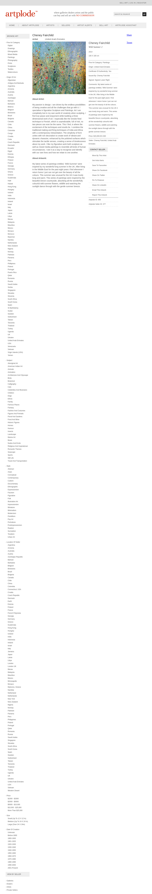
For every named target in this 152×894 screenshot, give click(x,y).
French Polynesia (14, 613)
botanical (11, 381)
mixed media (12, 54)
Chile (10, 125)
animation (11, 372)
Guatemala (12, 178)
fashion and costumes (16, 411)
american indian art (15, 366)
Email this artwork (99, 190)
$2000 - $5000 (13, 802)
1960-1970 (12, 856)
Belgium (11, 110)
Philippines (12, 720)
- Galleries (9, 881)
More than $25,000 (15, 810)
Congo (10, 133)
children (11, 393)
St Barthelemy (13, 308)
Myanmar (11, 237)
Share (129, 35)
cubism (11, 481)
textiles (10, 69)
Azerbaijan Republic (15, 557)
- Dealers (9, 884)
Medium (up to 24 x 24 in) (18, 821)
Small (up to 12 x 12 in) (17, 818)
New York (11, 699)
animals (11, 369)
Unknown (11, 832)
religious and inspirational (18, 446)
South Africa (12, 299)
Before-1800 (12, 835)
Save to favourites (99, 165)
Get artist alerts (98, 160)
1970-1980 (12, 859)
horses (10, 425)
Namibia (11, 690)
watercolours (13, 72)
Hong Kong (12, 187)
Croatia (10, 136)
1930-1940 (12, 847)
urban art (11, 537)
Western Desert (13, 791)
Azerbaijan (12, 98)
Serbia (10, 287)
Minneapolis (12, 681)
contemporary (13, 478)
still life (11, 458)
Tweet (129, 42)
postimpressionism (15, 525)
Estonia (10, 154)
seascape (11, 452)
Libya (10, 216)
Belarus (11, 107)
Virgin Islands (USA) (15, 352)
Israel (10, 204)
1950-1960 (12, 853)
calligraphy (12, 384)
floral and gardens (15, 417)
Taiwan (10, 320)
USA (9, 343)
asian (10, 472)
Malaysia (11, 222)
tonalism (11, 534)
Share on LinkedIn (99, 185)
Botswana (11, 113)
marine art (11, 437)
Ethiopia (11, 157)
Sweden (11, 314)
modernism (12, 513)
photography (12, 60)
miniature (11, 507)
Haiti (9, 181)
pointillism (11, 516)
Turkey (10, 329)
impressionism (13, 504)
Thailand (11, 326)
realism (11, 528)
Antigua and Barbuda (16, 83)
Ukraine (11, 338)
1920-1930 (12, 844)
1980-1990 (12, 862)
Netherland (12, 693)
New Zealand (13, 246)
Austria (10, 95)
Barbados (11, 104)
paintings (11, 57)
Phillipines (11, 264)
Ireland (10, 201)
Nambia (11, 240)
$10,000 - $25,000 (14, 807)
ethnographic (13, 51)
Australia (11, 92)
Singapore (11, 290)
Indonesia (11, 198)
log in (132, 3)
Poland (10, 267)
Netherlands (12, 243)
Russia (10, 281)
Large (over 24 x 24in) (16, 824)
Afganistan (12, 80)
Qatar (10, 275)
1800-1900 (12, 838)
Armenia (11, 89)
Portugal (11, 269)
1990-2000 (12, 865)
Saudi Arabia (12, 284)
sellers (66, 25)
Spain (10, 305)
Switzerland (12, 317)
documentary (13, 484)
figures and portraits (16, 414)
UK (9, 335)
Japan (10, 210)
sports (10, 455)
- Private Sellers (12, 890)
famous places (13, 405)
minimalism (12, 510)
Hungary (11, 190)
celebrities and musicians (17, 390)
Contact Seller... (98, 150)
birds (10, 378)
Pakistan (11, 255)
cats (9, 387)
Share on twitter (98, 175)
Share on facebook (99, 170)
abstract (11, 469)
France (10, 163)
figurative (11, 496)
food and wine (13, 420)
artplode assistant (126, 25)
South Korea (12, 302)
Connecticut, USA (14, 589)
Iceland (10, 193)
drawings (11, 48)
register (141, 3)
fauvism (11, 493)
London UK (12, 666)
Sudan (10, 311)
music (10, 440)
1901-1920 (12, 841)
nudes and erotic (14, 443)
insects (10, 431)
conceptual (12, 475)
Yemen (10, 355)
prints (10, 63)
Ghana (10, 172)
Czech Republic (14, 142)
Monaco (11, 231)
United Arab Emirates (16, 782)
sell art (124, 3)
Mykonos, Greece (14, 687)
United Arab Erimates (16, 340)
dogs (10, 396)
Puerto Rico (12, 272)
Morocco (11, 234)
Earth (10, 601)
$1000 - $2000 (13, 799)
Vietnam (11, 349)
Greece (10, 175)
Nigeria (10, 249)
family (10, 402)
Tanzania (11, 323)
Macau (10, 219)
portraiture (12, 522)
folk (9, 499)
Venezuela (12, 346)
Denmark (11, 145)
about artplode (30, 25)
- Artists (8, 887)
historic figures (13, 422)
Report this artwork (99, 195)
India (9, 196)
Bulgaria (11, 119)
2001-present (13, 868)
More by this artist (99, 156)
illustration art (13, 502)
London (10, 663)
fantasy (11, 408)
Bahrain (11, 101)
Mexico (10, 228)
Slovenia (11, 296)
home (12, 25)
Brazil (10, 116)
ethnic (10, 399)
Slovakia (11, 293)
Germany (11, 169)
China (10, 127)
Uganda (11, 332)
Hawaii (10, 184)
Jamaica (11, 652)
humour (11, 428)
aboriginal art (13, 363)
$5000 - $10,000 (14, 805)
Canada (11, 122)
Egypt (10, 151)
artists (50, 25)
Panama (11, 258)
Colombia (11, 130)
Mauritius (11, 225)
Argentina (11, 86)
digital (10, 45)
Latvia (10, 213)
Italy (9, 207)
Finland (10, 160)
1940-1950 (12, 850)
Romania (11, 278)
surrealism (12, 531)
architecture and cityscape (18, 375)
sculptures (12, 66)
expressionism (13, 490)
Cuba (10, 139)
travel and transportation (17, 461)
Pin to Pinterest (98, 180)
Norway (11, 252)
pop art (10, 519)
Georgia (11, 166)
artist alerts (84, 25)
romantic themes (14, 449)
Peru (9, 261)
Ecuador (11, 148)
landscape (12, 434)
